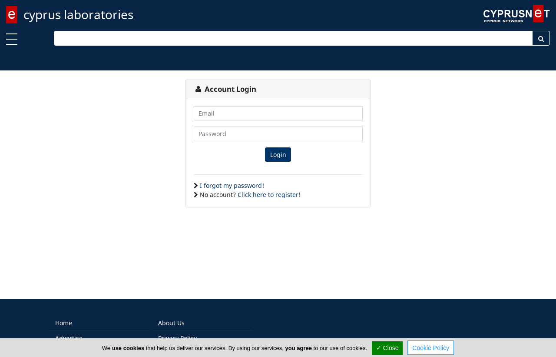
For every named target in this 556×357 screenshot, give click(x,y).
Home (63, 323)
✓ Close (387, 347)
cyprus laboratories (78, 14)
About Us (171, 323)
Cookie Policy (430, 347)
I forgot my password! (232, 185)
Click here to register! (269, 194)
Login (278, 154)
